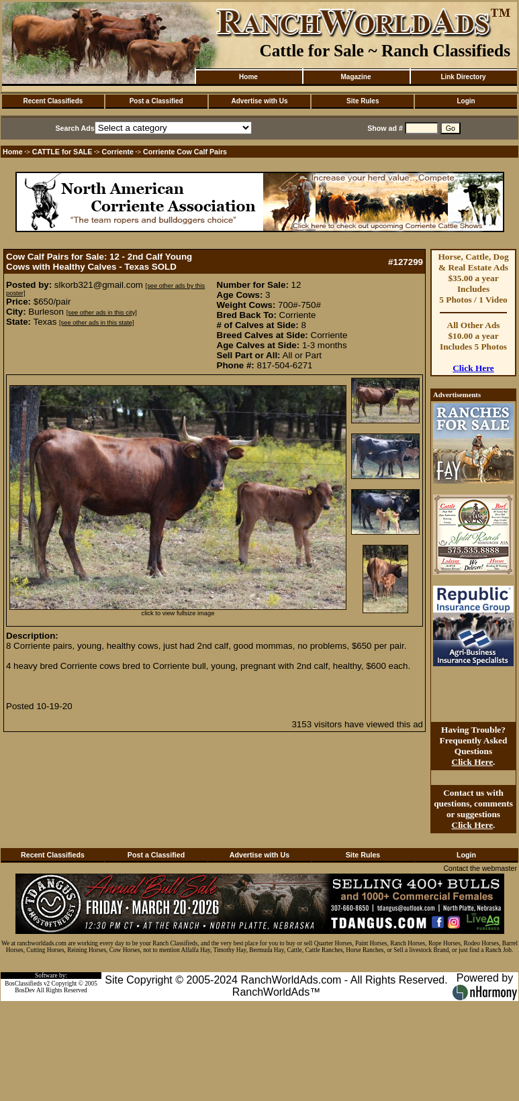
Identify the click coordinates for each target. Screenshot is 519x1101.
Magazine (355, 77)
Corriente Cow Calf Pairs (185, 152)
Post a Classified (156, 101)
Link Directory (462, 77)
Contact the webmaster (480, 868)
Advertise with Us (260, 101)
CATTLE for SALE (62, 152)
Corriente (118, 152)
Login (466, 101)
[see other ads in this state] (96, 322)
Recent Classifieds (53, 101)
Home (248, 77)
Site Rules (362, 101)
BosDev (25, 990)
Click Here (473, 368)
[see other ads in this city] (101, 312)
